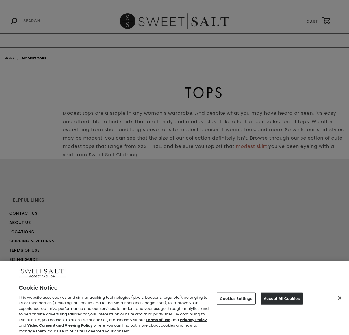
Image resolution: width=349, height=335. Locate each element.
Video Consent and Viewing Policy (59, 327)
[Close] (339, 300)
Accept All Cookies (282, 300)
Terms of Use (158, 321)
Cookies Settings (236, 300)
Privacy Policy (193, 321)
